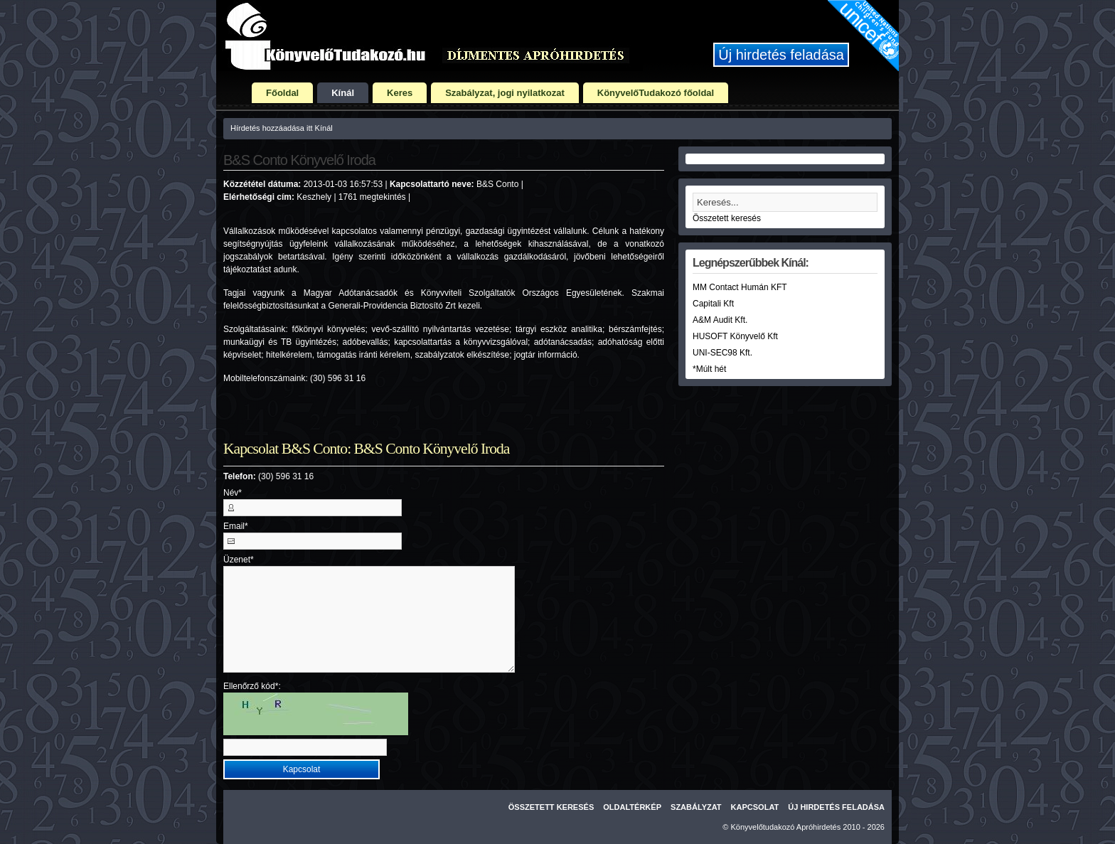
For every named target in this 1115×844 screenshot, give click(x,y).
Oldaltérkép (632, 807)
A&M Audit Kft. (720, 320)
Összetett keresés (727, 218)
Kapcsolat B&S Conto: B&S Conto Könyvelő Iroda (366, 448)
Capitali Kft (713, 304)
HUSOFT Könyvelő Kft (735, 336)
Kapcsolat (755, 807)
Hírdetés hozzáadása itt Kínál (281, 128)
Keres (399, 92)
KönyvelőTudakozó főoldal (655, 92)
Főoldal (282, 92)
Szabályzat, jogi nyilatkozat (505, 92)
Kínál (342, 92)
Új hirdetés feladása (781, 55)
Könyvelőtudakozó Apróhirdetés (786, 827)
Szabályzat (696, 807)
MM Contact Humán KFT (740, 287)
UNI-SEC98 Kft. (722, 353)
